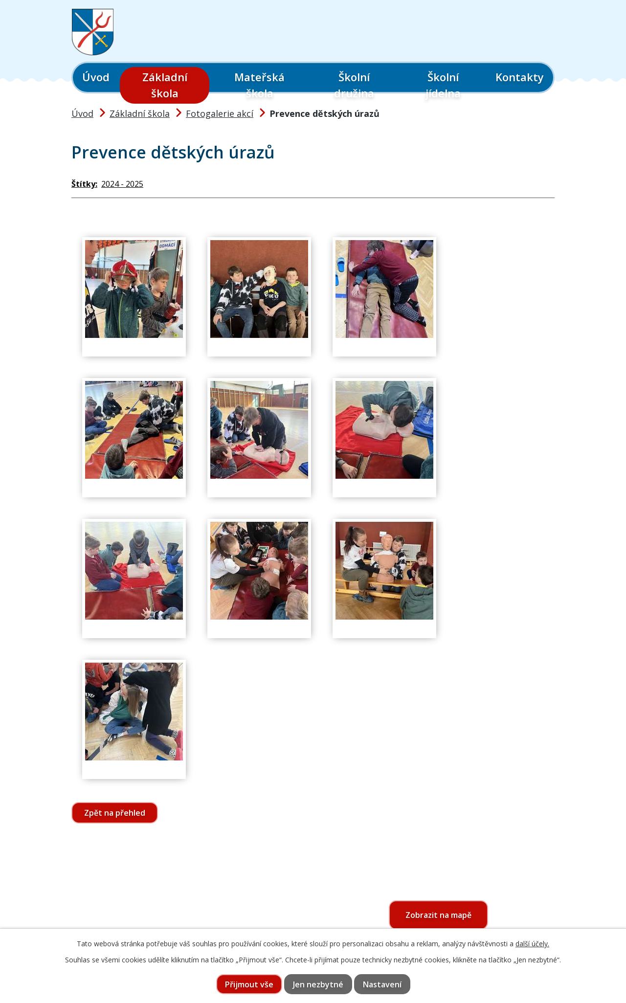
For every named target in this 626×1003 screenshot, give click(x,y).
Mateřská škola (259, 84)
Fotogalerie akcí (219, 113)
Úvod (96, 76)
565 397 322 (128, 923)
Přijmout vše (249, 984)
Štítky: (84, 183)
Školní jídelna (443, 84)
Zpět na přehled (114, 812)
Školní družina (354, 84)
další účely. (532, 943)
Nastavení (382, 984)
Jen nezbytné (318, 984)
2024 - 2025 (122, 183)
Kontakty (519, 76)
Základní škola (164, 84)
